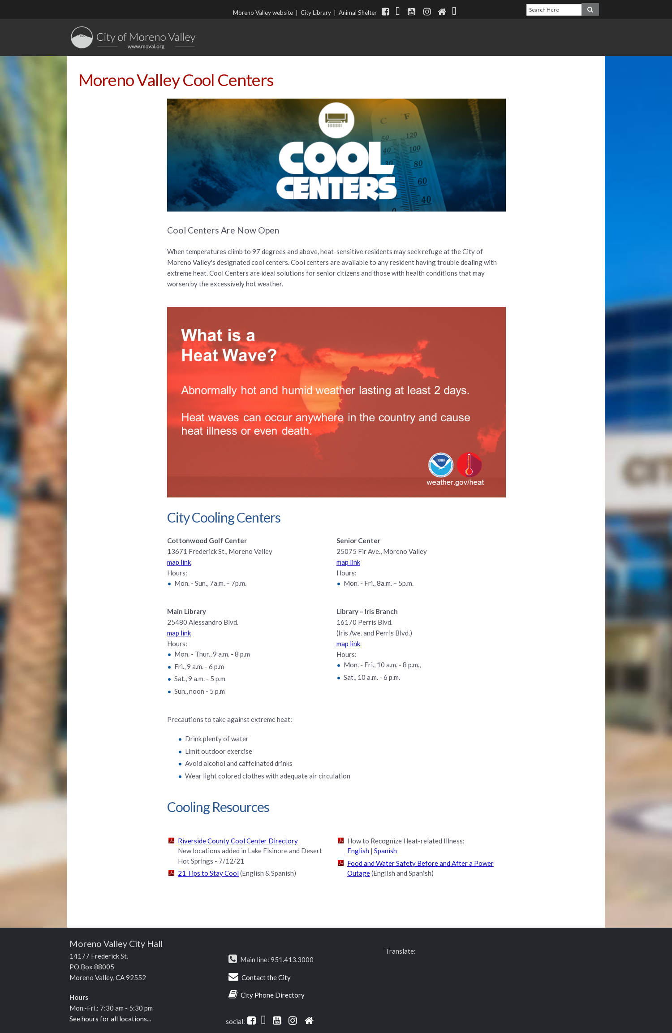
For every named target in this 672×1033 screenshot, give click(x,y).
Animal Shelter (359, 12)
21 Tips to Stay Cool (208, 873)
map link (179, 562)
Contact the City (266, 977)
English (358, 851)
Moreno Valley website (263, 12)
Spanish (385, 851)
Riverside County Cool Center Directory (238, 841)
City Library (316, 12)
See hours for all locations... (110, 1019)
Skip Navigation (45, 8)
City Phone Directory (273, 995)
